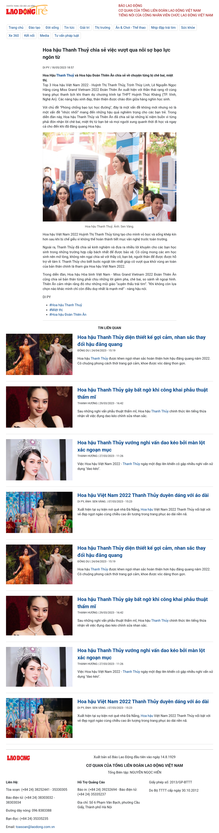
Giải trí (84, 28)
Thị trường (102, 28)
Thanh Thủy (99, 358)
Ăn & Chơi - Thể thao (131, 28)
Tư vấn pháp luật (66, 36)
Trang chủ (16, 28)
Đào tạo (34, 28)
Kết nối (29, 36)
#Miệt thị (56, 310)
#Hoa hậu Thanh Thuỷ (65, 305)
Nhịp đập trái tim (163, 28)
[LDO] (39, 355)
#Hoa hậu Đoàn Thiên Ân (68, 315)
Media (44, 36)
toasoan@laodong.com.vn (35, 827)
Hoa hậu (147, 509)
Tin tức (69, 28)
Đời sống (52, 28)
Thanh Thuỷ (65, 75)
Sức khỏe (188, 28)
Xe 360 (14, 36)
